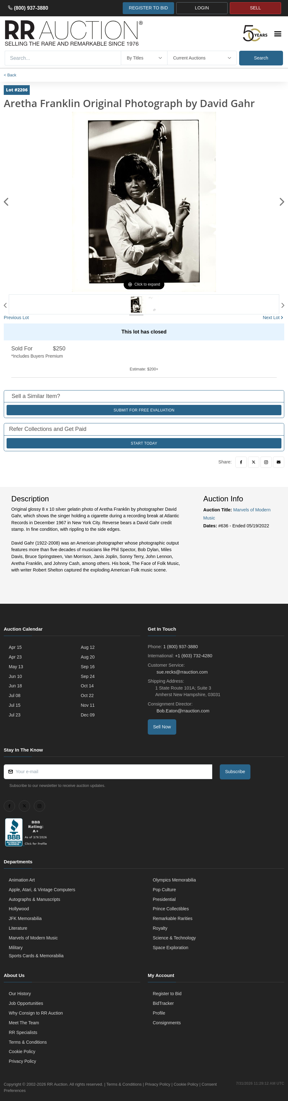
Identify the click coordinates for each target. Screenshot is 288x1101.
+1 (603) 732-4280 (193, 655)
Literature (18, 928)
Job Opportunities (26, 1003)
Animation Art (22, 879)
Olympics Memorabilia (174, 879)
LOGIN (202, 7)
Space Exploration (170, 947)
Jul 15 (14, 705)
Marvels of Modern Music (33, 937)
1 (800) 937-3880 (180, 646)
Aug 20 (88, 656)
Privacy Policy (22, 1061)
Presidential (164, 899)
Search (261, 57)
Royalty (160, 928)
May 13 (16, 666)
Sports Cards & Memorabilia (36, 955)
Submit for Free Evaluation (144, 410)
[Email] (278, 462)
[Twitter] (253, 462)
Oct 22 (87, 695)
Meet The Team (24, 1022)
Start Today (144, 443)
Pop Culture (164, 889)
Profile (159, 1013)
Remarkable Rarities (173, 918)
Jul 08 (14, 695)
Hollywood (19, 908)
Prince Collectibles (171, 908)
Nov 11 (88, 705)
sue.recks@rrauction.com (181, 672)
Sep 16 (88, 666)
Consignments (167, 1022)
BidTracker (163, 1003)
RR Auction (57, 1084)
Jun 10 (15, 676)
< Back (10, 75)
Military (16, 947)
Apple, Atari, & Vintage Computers (42, 889)
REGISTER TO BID (148, 7)
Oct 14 (87, 685)
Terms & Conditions (28, 1042)
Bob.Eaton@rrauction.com (182, 710)
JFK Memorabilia (25, 918)
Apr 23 (15, 656)
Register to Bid (167, 993)
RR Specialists (23, 1032)
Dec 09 (88, 714)
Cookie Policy (22, 1051)
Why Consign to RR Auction (36, 1013)
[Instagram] (266, 462)
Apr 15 (15, 647)
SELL (255, 7)
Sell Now (162, 726)
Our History (20, 993)
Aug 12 (88, 647)
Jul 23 (14, 714)
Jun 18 (15, 685)
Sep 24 (88, 676)
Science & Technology (174, 937)
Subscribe (235, 771)
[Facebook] (241, 462)
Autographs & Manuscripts (34, 899)
